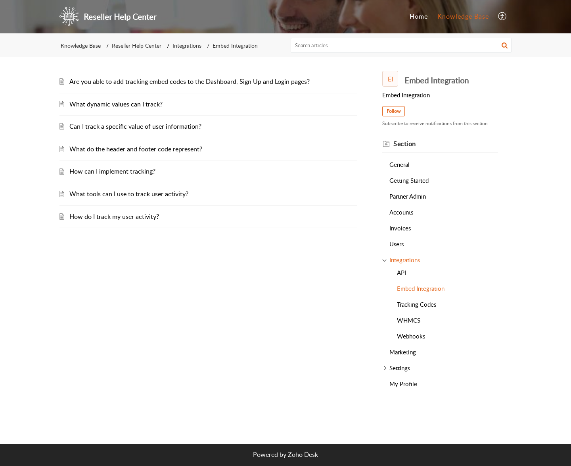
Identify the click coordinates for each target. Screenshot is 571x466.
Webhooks (411, 336)
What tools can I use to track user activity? (128, 193)
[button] (503, 17)
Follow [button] (393, 111)
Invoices (400, 228)
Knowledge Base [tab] (463, 16)
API (401, 273)
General (399, 164)
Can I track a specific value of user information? (135, 126)
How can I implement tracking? (112, 171)
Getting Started (409, 180)
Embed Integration (421, 288)
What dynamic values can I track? (116, 104)
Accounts (401, 212)
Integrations (186, 45)
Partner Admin (407, 196)
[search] (401, 45)
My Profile (403, 384)
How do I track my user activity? (114, 216)
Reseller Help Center (136, 45)
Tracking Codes (416, 304)
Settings (399, 368)
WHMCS (408, 320)
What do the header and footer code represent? (135, 149)
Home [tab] (419, 16)
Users (396, 244)
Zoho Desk (303, 454)
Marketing (402, 352)
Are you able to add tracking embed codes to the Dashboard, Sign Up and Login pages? (189, 81)
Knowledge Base (81, 45)
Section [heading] (404, 143)
